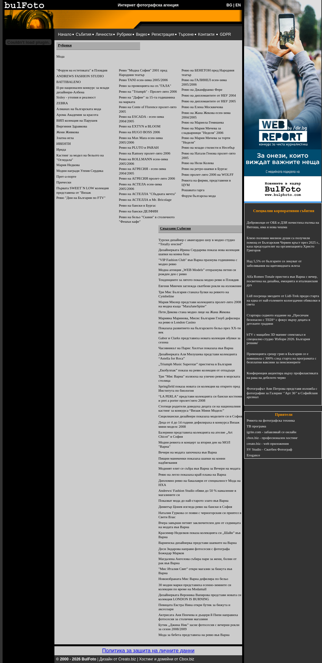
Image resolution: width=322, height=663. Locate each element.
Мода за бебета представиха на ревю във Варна (194, 635)
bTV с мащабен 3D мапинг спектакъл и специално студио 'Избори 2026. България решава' (278, 338)
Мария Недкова (68, 165)
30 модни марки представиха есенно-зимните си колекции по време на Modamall (194, 587)
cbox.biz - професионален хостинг (272, 438)
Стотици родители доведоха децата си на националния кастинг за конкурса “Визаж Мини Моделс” (199, 408)
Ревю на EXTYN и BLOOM (139, 126)
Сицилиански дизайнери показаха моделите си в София (200, 416)
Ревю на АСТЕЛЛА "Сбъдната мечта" (147, 194)
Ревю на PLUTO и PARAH (138, 147)
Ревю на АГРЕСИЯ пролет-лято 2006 (147, 178)
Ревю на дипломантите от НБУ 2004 (209, 95)
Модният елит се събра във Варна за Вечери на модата (199, 468)
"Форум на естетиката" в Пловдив (81, 70)
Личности (104, 34)
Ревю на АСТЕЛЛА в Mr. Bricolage (145, 199)
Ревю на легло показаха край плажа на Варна (192, 474)
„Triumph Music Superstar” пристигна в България (195, 364)
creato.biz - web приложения (268, 443)
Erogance (253, 455)
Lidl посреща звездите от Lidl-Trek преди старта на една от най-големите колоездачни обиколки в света (283, 300)
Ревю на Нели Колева (198, 163)
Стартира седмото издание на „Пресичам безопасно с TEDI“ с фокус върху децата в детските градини (278, 319)
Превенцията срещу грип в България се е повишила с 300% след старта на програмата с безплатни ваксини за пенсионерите (281, 358)
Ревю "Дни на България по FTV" (81, 198)
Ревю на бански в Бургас (137, 205)
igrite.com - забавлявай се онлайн (271, 432)
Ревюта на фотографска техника (271, 420)
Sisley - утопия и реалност (76, 97)
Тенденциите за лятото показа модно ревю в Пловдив (198, 280)
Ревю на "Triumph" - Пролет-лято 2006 (148, 91)
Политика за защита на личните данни (148, 650)
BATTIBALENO (68, 82)
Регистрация (163, 34)
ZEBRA (62, 103)
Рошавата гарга (193, 190)
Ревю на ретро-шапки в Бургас (205, 169)
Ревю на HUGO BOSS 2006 (139, 132)
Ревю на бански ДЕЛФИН (138, 211)
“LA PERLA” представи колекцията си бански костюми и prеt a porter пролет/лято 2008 (200, 398)
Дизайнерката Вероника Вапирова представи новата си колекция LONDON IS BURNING (199, 597)
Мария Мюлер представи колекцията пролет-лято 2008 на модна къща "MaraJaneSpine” (199, 304)
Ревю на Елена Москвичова (202, 107)
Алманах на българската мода (78, 109)
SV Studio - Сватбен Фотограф (269, 449)
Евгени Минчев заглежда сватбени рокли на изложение (200, 286)
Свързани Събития (175, 228)
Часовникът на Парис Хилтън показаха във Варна (195, 348)
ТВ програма (256, 426)
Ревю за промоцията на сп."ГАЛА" (145, 86)
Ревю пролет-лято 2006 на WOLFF (208, 174)
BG (229, 5)
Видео (141, 34)
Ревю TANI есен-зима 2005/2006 (143, 80)
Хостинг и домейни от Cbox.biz (166, 659)
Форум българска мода (199, 196)
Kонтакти (206, 34)
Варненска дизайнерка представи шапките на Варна (197, 543)
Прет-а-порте (66, 176)
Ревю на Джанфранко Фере (202, 89)
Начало (64, 34)
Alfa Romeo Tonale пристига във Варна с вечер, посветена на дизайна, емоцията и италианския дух (282, 281)
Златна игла (65, 138)
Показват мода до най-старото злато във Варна (193, 500)
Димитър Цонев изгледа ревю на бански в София (195, 507)
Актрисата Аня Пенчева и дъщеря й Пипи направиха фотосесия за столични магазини (198, 617)
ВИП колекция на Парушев (76, 120)
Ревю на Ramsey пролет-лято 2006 (144, 153)
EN (238, 5)
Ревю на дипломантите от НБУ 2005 (209, 101)
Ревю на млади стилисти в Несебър (208, 147)
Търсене (186, 34)
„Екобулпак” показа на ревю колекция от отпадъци (196, 370)
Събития (83, 34)
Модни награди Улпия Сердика (79, 171)
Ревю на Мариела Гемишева (203, 122)
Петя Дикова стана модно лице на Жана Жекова (194, 312)
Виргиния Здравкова (71, 126)
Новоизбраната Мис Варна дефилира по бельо (193, 579)
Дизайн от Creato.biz (117, 659)
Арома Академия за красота (77, 115)
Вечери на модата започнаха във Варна (187, 452)
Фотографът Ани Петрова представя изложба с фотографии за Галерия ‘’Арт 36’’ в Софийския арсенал (282, 393)
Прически (63, 182)
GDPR (225, 34)
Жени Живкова (67, 132)
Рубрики (124, 34)
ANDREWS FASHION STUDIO (80, 76)
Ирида (61, 149)
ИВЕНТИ (63, 143)
